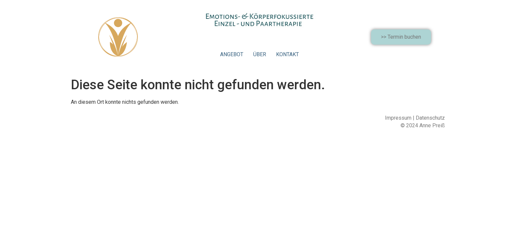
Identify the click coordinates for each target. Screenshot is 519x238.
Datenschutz (430, 118)
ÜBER (259, 54)
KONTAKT (287, 54)
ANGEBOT (231, 54)
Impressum (398, 118)
